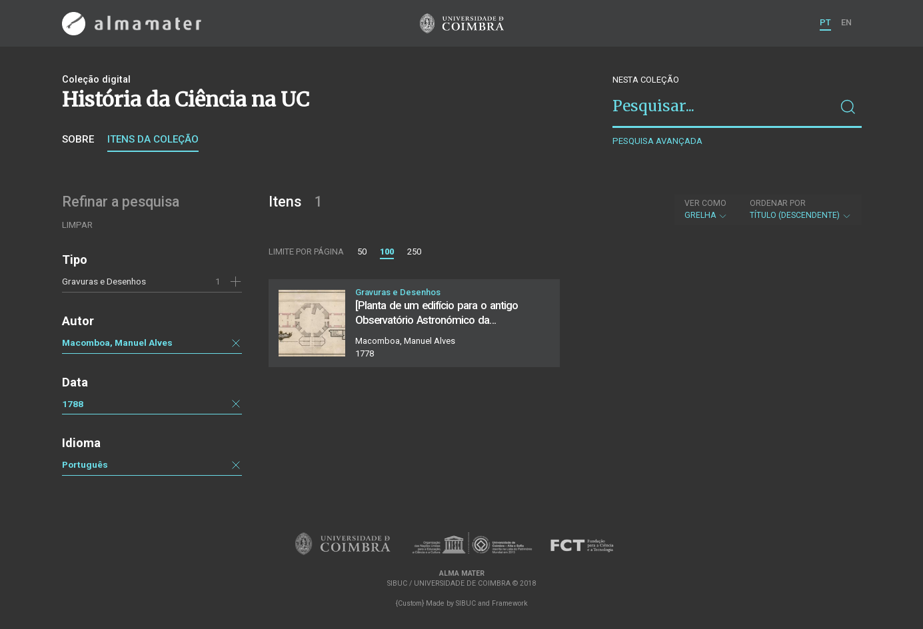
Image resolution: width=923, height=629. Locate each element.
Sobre (78, 139)
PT (825, 22)
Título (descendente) (801, 209)
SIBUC (466, 603)
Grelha (706, 209)
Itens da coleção (153, 139)
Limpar (77, 225)
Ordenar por (778, 203)
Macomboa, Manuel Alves (117, 342)
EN (846, 22)
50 (362, 252)
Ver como (705, 203)
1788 (72, 403)
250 (414, 252)
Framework (510, 603)
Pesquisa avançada (657, 141)
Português (85, 464)
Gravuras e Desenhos (104, 281)
